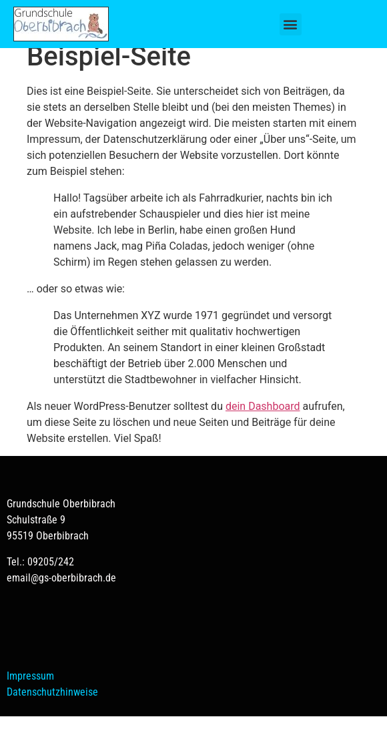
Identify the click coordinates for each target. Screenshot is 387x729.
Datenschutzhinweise (52, 704)
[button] (291, 24)
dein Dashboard (263, 419)
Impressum (30, 688)
